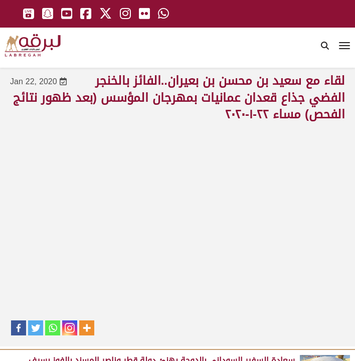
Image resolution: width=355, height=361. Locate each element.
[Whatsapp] (52, 327)
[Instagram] (69, 327)
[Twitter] (35, 327)
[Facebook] (18, 327)
